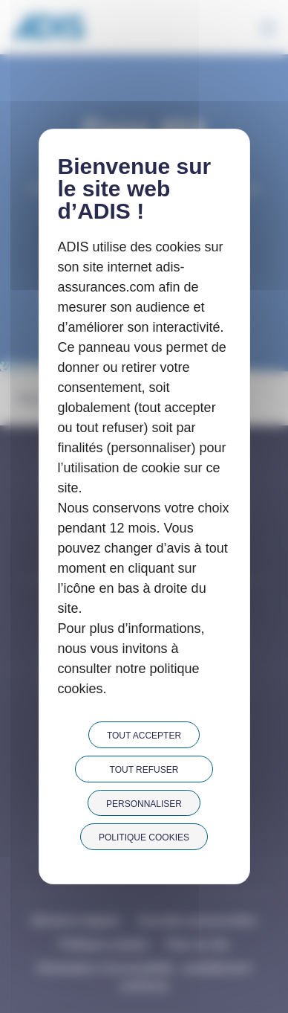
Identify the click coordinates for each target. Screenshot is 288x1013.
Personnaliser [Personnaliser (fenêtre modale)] (144, 804)
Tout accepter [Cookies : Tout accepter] (144, 735)
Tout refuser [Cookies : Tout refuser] (144, 770)
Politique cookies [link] (144, 837)
